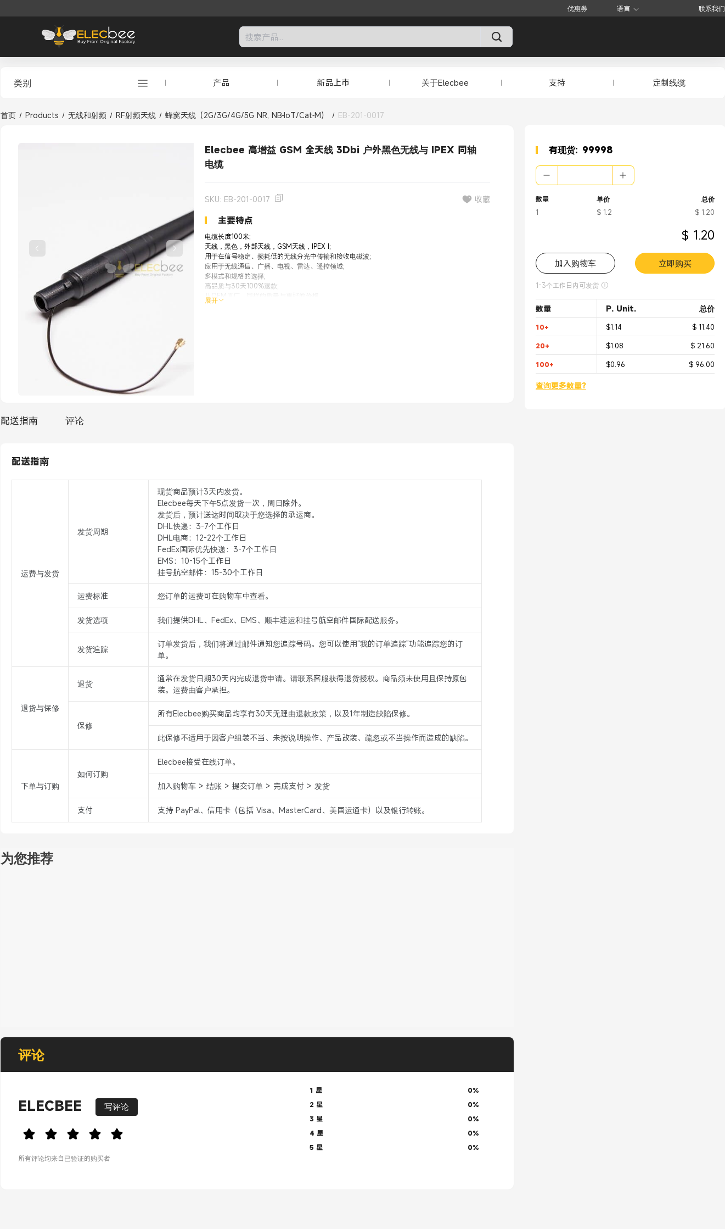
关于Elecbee (445, 82)
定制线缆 (669, 82)
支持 (557, 82)
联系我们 (712, 8)
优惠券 (577, 8)
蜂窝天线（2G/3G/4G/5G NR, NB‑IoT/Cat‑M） (247, 115)
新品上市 (333, 82)
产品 (221, 82)
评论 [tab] (74, 420)
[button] (547, 175)
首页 (8, 115)
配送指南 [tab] (19, 420)
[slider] (155, 1132)
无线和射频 (87, 115)
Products (42, 115)
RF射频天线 (136, 115)
